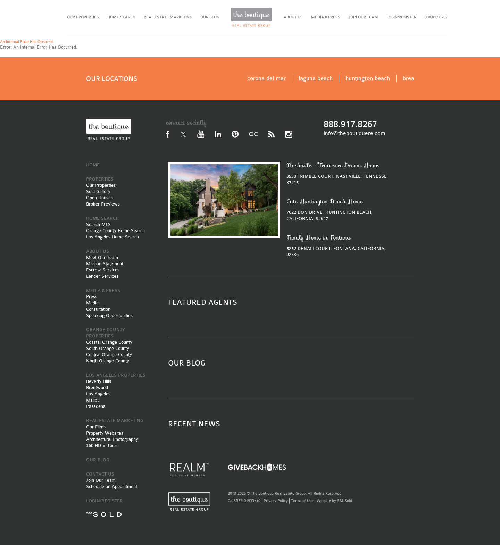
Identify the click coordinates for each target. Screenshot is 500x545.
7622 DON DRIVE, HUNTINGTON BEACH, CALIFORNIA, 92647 (339, 209)
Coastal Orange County (109, 342)
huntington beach (367, 78)
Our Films (96, 426)
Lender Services (102, 276)
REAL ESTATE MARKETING (168, 17)
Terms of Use (302, 500)
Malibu (93, 400)
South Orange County (107, 348)
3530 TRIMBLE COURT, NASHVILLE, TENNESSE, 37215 (339, 173)
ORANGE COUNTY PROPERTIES (105, 332)
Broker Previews (103, 204)
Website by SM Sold (334, 500)
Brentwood (97, 387)
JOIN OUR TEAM (363, 17)
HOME (93, 164)
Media (92, 302)
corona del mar (266, 78)
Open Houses (99, 197)
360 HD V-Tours (102, 445)
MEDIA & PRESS (325, 17)
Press (91, 296)
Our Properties (101, 185)
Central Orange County (109, 354)
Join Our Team (101, 480)
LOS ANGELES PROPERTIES (115, 375)
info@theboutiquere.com (354, 133)
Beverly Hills (98, 381)
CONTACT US (100, 474)
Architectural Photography (112, 439)
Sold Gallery (98, 191)
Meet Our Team (102, 257)
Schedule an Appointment (111, 486)
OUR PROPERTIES (83, 17)
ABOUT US (293, 17)
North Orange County (107, 360)
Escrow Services (102, 269)
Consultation (98, 309)
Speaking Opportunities (109, 315)
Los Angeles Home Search (112, 237)
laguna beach (316, 78)
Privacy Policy (276, 500)
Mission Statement (104, 263)
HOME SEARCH (121, 17)
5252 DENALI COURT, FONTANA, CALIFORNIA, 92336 (339, 245)
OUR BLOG (209, 17)
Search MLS (98, 224)
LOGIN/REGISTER (401, 17)
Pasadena (96, 406)
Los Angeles (98, 393)
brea (408, 78)
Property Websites (104, 433)
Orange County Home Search (115, 230)
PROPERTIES (100, 179)
